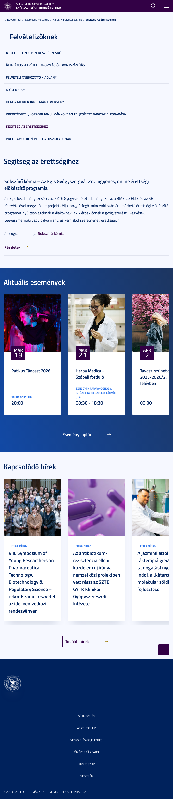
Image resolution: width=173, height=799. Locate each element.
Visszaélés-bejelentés (86, 740)
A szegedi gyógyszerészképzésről (34, 53)
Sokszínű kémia (51, 233)
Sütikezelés (86, 716)
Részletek (12, 247)
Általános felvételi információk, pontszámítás (45, 65)
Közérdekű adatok (86, 752)
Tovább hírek (77, 641)
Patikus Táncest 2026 (30, 371)
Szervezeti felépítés (37, 20)
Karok (56, 20)
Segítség (86, 776)
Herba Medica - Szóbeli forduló (90, 374)
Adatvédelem (86, 728)
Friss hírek (19, 546)
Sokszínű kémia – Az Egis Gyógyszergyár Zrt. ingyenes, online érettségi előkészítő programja (76, 184)
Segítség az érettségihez (101, 20)
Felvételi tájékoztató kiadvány (31, 77)
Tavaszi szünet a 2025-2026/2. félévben (155, 377)
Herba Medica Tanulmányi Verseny (35, 102)
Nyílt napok (15, 89)
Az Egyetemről (12, 20)
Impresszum (86, 764)
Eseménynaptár (77, 434)
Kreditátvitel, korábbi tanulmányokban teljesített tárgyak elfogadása (66, 114)
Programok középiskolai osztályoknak (38, 138)
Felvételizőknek (72, 20)
